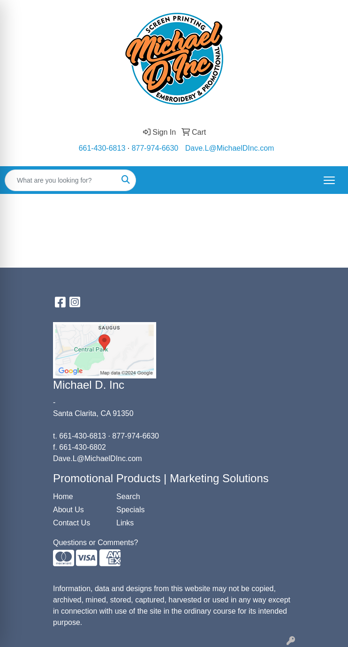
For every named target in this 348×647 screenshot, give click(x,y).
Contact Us (71, 523)
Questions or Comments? (95, 543)
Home (63, 497)
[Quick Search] (60, 180)
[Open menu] (329, 180)
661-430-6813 (102, 148)
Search (128, 497)
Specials (130, 510)
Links (125, 523)
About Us (68, 510)
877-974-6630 (155, 148)
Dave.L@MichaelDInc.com (229, 148)
